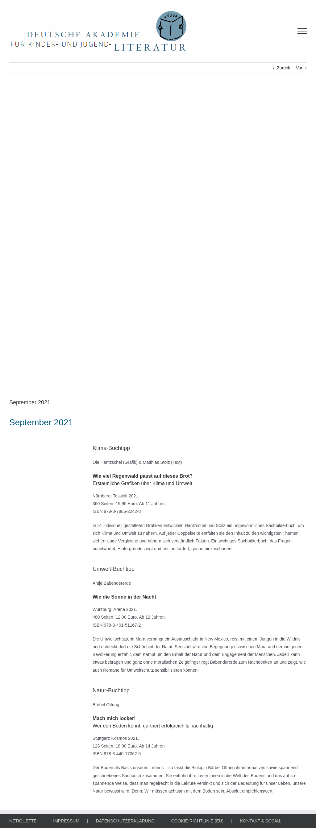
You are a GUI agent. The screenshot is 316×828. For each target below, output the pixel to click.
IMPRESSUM (66, 820)
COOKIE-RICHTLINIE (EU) (197, 820)
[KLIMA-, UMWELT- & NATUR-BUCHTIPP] (158, 240)
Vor (299, 67)
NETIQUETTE (23, 820)
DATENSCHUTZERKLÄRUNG (125, 820)
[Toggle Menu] (302, 31)
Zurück (283, 67)
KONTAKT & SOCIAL (260, 820)
